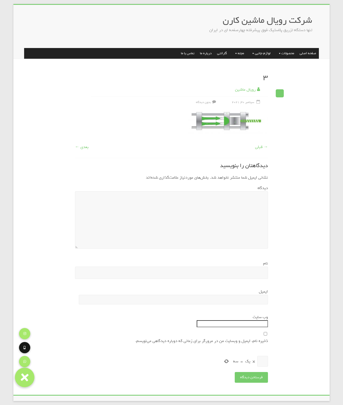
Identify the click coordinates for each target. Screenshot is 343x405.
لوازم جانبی (260, 53)
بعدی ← (82, 147)
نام (264, 263)
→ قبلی (261, 147)
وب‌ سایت (260, 317)
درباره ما (206, 53)
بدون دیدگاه (206, 102)
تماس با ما (188, 53)
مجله (238, 53)
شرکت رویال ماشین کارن (267, 20)
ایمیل (262, 291)
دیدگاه (261, 188)
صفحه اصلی (308, 53)
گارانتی (222, 53)
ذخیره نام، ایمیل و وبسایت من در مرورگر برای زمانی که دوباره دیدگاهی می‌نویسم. (201, 341)
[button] (24, 377)
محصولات (285, 53)
